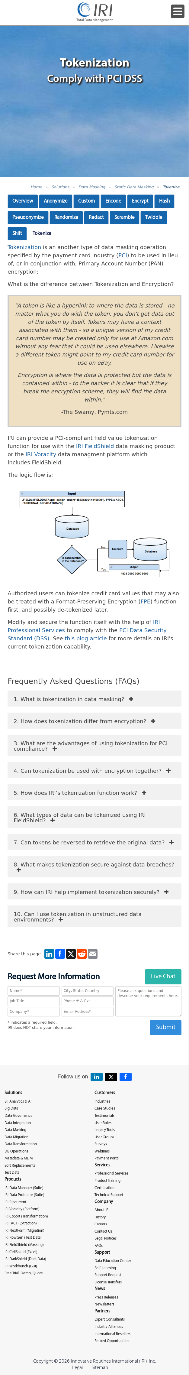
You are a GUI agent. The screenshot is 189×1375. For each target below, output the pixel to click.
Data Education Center (112, 1261)
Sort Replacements (20, 1166)
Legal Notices (105, 1238)
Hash (164, 201)
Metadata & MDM (19, 1158)
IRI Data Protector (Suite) (24, 1195)
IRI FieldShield (95, 446)
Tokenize (171, 187)
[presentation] (94, 1047)
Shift (17, 233)
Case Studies (104, 1108)
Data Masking (91, 187)
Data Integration (18, 1123)
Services (102, 1165)
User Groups (104, 1137)
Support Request (107, 1275)
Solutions (60, 187)
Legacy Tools (104, 1130)
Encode (113, 201)
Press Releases (106, 1297)
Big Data (11, 1108)
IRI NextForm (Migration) (24, 1231)
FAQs (98, 1246)
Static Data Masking (133, 187)
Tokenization (24, 247)
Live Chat (163, 977)
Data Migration (16, 1137)
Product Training (107, 1181)
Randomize (66, 217)
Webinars (102, 1151)
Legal (77, 1367)
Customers (104, 1093)
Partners (102, 1311)
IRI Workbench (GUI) (21, 1266)
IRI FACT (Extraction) (21, 1223)
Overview (22, 201)
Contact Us (103, 1232)
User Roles (102, 1123)
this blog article (86, 638)
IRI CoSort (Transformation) (26, 1216)
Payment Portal (106, 1158)
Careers (100, 1224)
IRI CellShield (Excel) (21, 1252)
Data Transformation (21, 1144)
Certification (104, 1188)
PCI (122, 255)
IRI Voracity (41, 454)
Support (102, 1252)
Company (103, 1202)
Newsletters (104, 1304)
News (99, 1289)
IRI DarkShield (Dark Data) (25, 1259)
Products (13, 1179)
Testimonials (104, 1116)
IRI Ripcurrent (15, 1202)
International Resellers (112, 1334)
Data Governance (19, 1116)
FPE (145, 601)
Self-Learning (105, 1268)
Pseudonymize (28, 217)
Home (36, 187)
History (100, 1217)
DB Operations (16, 1151)
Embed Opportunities (111, 1341)
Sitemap (100, 1367)
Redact (96, 217)
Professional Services (111, 1173)
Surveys (100, 1144)
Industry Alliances (108, 1327)
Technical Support (108, 1195)
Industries (102, 1102)
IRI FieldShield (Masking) (24, 1245)
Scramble (124, 217)
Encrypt (140, 201)
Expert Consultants (109, 1319)
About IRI (101, 1210)
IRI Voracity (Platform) (22, 1209)
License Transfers (108, 1282)
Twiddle (153, 217)
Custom (86, 201)
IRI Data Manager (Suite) (24, 1188)
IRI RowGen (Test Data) (23, 1238)
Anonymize (56, 201)
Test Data (12, 1173)
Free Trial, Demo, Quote (24, 1273)
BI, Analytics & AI (18, 1102)
